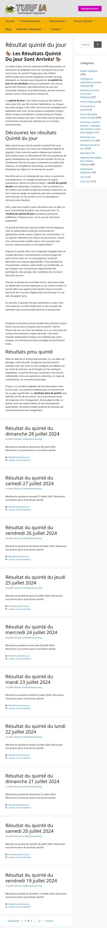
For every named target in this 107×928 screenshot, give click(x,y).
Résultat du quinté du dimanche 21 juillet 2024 (32, 778)
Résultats (85, 153)
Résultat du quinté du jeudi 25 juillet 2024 (35, 580)
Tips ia (83, 176)
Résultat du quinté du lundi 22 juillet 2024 (35, 729)
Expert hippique (88, 70)
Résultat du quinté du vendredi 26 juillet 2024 (31, 530)
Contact (55, 29)
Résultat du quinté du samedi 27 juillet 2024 (29, 481)
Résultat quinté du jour (19, 457)
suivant (48, 920)
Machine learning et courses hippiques (89, 94)
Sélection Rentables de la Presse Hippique (90, 161)
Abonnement (60, 21)
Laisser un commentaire (19, 460)
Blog (8, 29)
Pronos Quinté (86, 21)
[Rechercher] (98, 44)
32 (39, 920)
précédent (12, 920)
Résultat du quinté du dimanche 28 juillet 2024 (32, 431)
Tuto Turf (85, 181)
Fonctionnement (33, 21)
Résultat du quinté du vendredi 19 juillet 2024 (31, 878)
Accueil (10, 21)
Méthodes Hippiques (32, 29)
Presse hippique (89, 101)
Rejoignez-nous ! (90, 8)
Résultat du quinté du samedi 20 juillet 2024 (29, 828)
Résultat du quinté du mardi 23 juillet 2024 (29, 679)
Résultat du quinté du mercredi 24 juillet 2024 (31, 629)
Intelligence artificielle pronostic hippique (90, 82)
